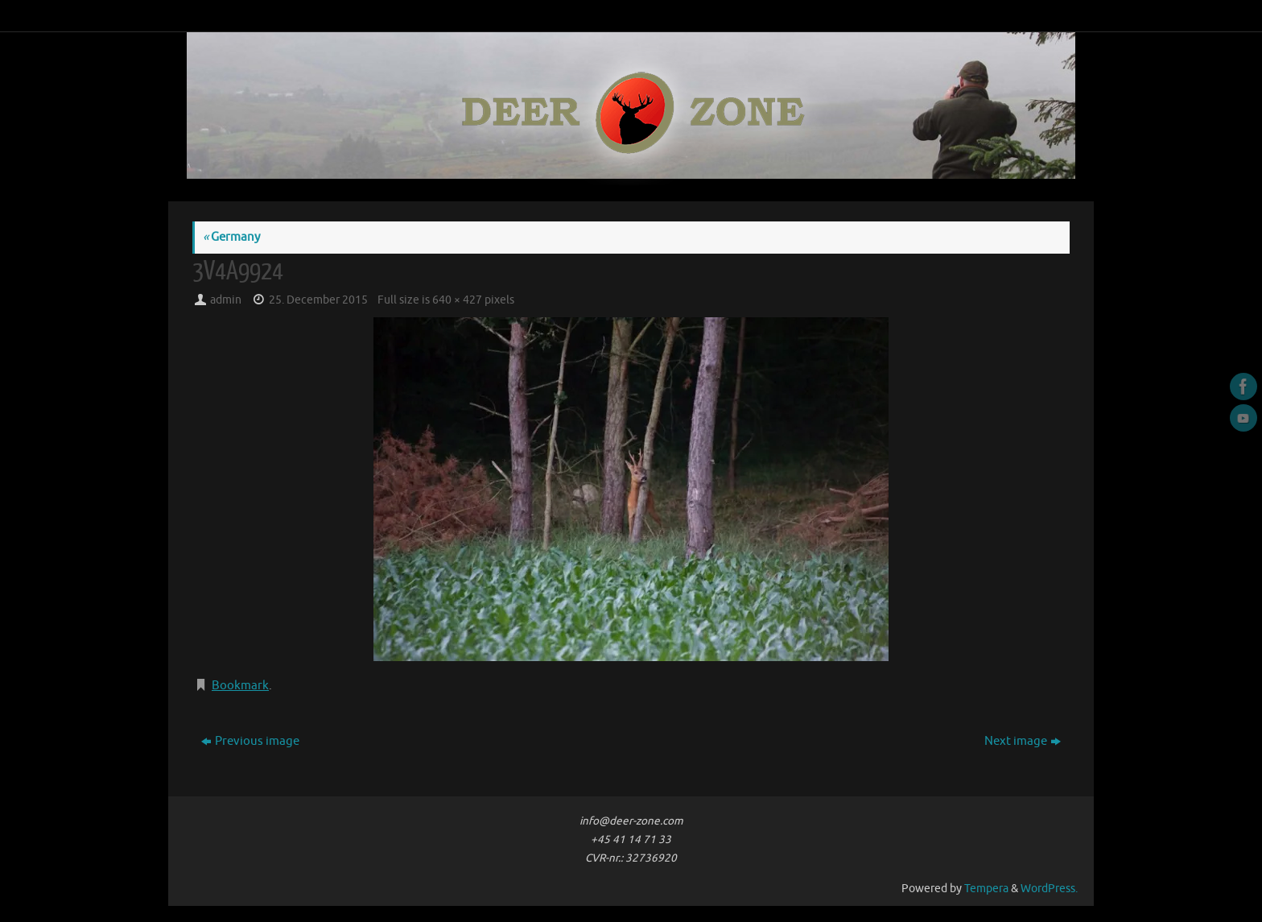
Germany (231, 237)
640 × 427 (457, 300)
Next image (1022, 741)
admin (225, 300)
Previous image (250, 741)
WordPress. (1049, 888)
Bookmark (240, 685)
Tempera (986, 888)
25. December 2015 (318, 300)
